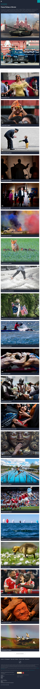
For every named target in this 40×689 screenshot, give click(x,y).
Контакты (2, 659)
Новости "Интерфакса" (4, 680)
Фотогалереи (4, 4)
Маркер (2, 677)
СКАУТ (2, 676)
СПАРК (2, 675)
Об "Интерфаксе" (7, 659)
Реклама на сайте (21, 659)
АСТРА (2, 678)
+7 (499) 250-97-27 (32, 670)
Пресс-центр (13, 659)
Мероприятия (27, 659)
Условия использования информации (23, 674)
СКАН (1, 681)
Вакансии (16, 659)
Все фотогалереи (20, 653)
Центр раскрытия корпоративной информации (7, 682)
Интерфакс (20, 1)
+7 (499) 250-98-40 (24, 670)
